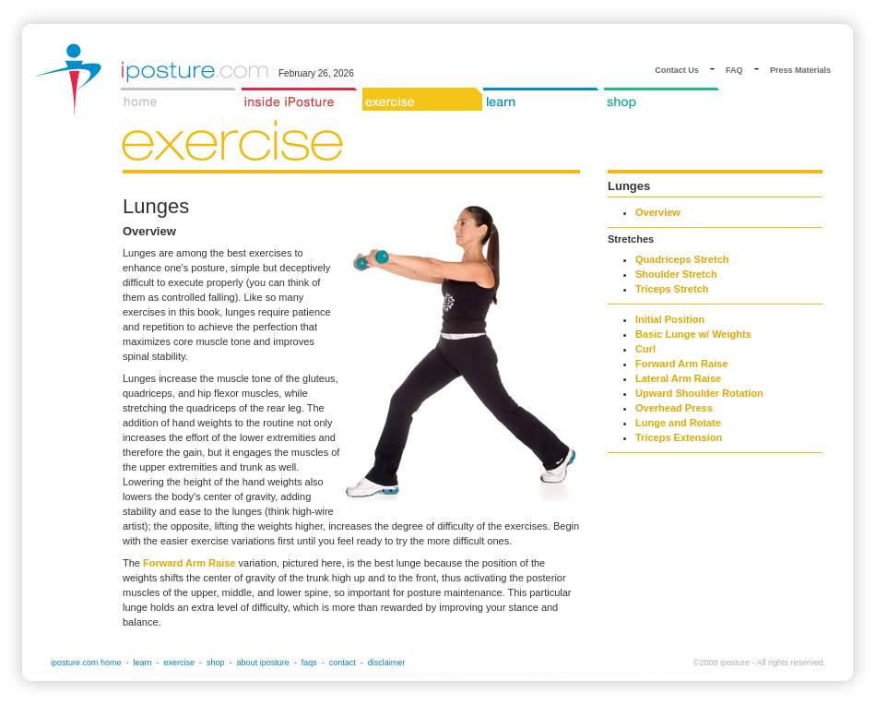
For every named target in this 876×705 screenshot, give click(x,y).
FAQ (734, 70)
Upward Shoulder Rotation (699, 393)
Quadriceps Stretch (681, 259)
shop (216, 662)
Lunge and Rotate (678, 422)
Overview (658, 212)
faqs (309, 662)
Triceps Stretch (671, 288)
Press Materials (800, 70)
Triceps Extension (678, 437)
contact (342, 662)
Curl (645, 348)
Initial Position (669, 319)
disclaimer (387, 662)
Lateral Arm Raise (678, 378)
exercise (179, 662)
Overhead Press (674, 407)
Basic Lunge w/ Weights (693, 334)
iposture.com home (86, 662)
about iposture (263, 662)
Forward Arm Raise (189, 562)
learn (143, 662)
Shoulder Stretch (676, 274)
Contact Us (677, 70)
